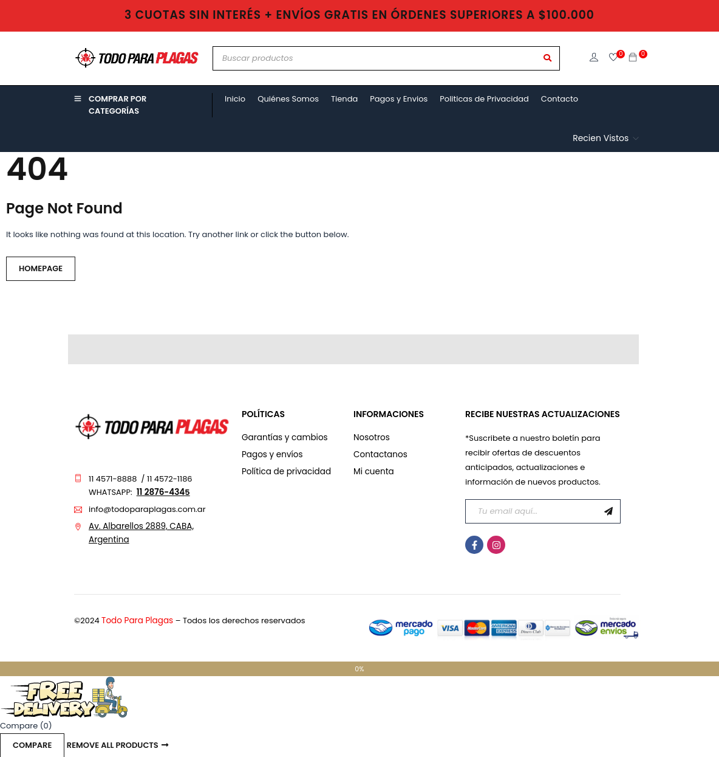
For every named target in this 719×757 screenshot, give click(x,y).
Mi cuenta (372, 471)
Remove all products (112, 744)
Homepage (41, 268)
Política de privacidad (284, 471)
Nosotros (370, 437)
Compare (32, 744)
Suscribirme (608, 511)
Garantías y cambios (283, 437)
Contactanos (379, 454)
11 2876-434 (160, 492)
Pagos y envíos (271, 454)
